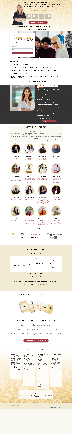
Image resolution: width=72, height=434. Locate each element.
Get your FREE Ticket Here (49, 121)
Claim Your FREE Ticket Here (38, 22)
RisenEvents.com (57, 407)
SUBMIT (22, 53)
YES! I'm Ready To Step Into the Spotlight (36, 340)
